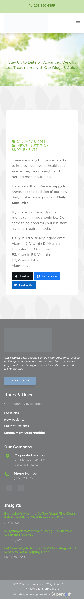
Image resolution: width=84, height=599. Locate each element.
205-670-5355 (44, 5)
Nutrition (39, 146)
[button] (78, 22)
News (22, 146)
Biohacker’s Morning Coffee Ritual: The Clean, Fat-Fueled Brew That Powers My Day (40, 515)
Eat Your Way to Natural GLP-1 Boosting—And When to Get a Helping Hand (40, 550)
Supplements (24, 150)
